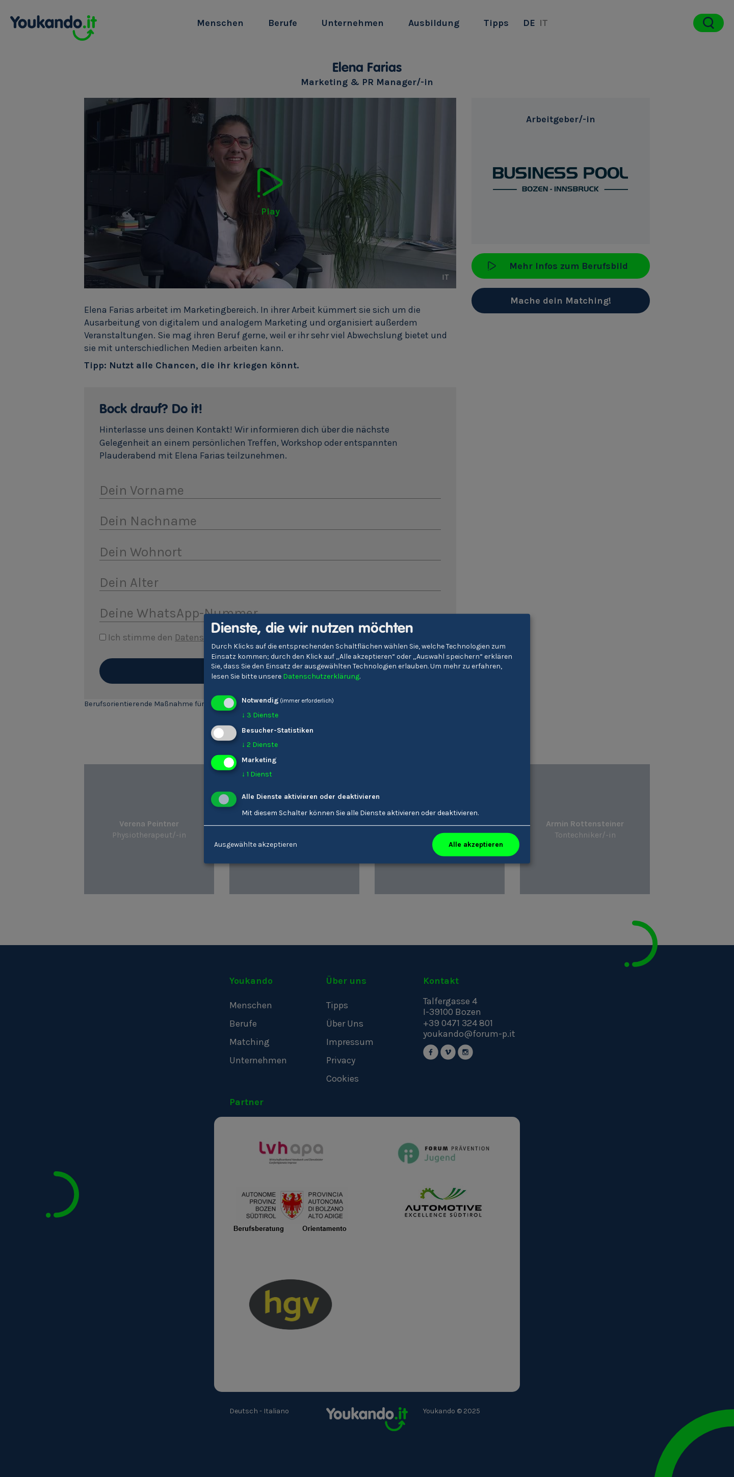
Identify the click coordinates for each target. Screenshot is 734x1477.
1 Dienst (257, 774)
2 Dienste (260, 744)
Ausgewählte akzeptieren (255, 844)
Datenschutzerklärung (321, 676)
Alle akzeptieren (476, 844)
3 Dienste (260, 715)
